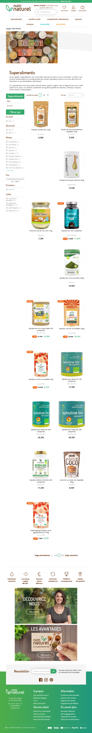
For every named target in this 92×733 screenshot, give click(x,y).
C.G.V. (35, 701)
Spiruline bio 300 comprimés (72, 231)
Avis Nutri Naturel (68, 711)
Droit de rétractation (41, 719)
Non (12, 195)
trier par (63, 95)
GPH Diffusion (15, 225)
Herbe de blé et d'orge (15, 152)
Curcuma (10, 143)
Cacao (9, 115)
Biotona (13, 210)
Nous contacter (39, 703)
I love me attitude (16, 230)
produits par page (32, 95)
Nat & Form (41, 333)
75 (48, 95)
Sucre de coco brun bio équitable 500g (71, 481)
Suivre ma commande (41, 711)
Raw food (14, 273)
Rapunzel (41, 235)
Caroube (10, 124)
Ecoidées (13, 216)
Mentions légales (40, 698)
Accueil (8, 29)
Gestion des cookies (68, 698)
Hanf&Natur (14, 227)
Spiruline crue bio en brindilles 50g (41, 379)
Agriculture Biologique (12, 267)
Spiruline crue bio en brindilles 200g (71, 329)
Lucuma (10, 162)
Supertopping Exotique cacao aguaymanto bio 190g (40, 531)
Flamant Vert (14, 222)
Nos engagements (68, 714)
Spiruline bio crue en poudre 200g (72, 278)
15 (40, 95)
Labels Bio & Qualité (68, 717)
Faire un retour (39, 714)
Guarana (10, 148)
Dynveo (13, 213)
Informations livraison (42, 717)
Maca (9, 167)
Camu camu (11, 120)
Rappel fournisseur (68, 701)
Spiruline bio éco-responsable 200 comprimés (41, 329)
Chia (8, 134)
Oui (11, 183)
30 (44, 95)
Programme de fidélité (69, 703)
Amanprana (14, 204)
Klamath (10, 157)
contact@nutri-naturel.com (15, 707)
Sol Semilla (72, 333)
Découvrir (34, 612)
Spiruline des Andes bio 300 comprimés (41, 431)
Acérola (10, 106)
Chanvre (10, 129)
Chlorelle (10, 138)
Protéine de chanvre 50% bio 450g (71, 180)
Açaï (8, 101)
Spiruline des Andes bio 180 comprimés (72, 380)
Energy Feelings (15, 219)
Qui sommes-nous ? (41, 695)
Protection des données (70, 695)
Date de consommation (70, 719)
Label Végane (15, 270)
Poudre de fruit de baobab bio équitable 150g (71, 131)
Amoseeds (14, 207)
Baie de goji (11, 110)
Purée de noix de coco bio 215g (40, 231)
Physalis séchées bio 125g (40, 130)
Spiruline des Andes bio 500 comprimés (72, 431)
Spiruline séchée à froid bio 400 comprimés (41, 481)
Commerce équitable (11, 262)
